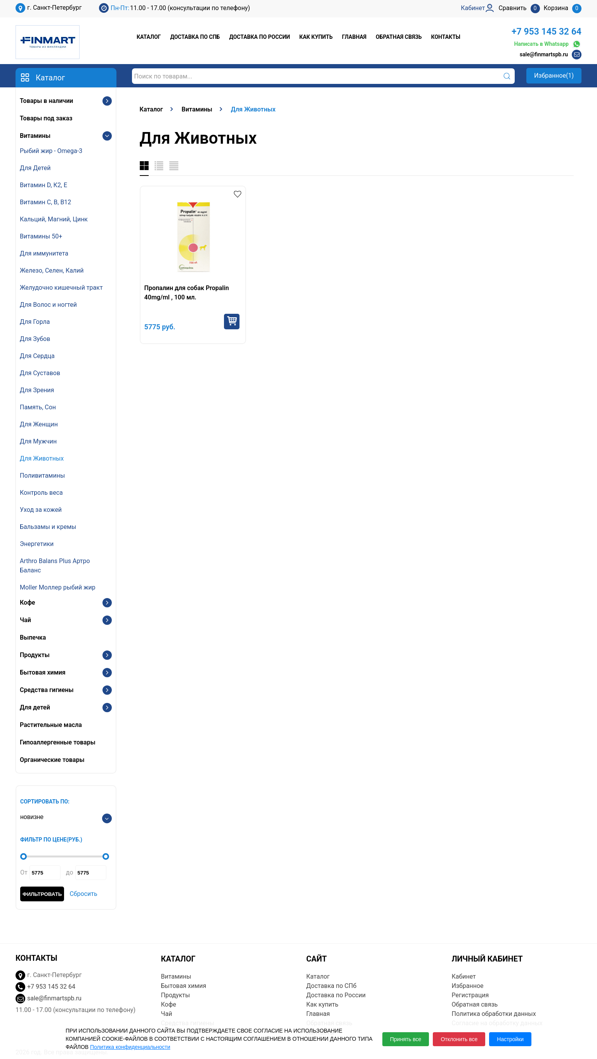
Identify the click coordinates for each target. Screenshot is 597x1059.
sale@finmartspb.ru (544, 54)
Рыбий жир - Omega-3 (51, 151)
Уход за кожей (41, 509)
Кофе (27, 602)
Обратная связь (399, 37)
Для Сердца (37, 356)
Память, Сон (38, 407)
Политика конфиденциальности (130, 1047)
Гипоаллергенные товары (57, 742)
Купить (231, 321)
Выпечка (33, 637)
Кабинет (464, 976)
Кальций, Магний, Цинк (54, 219)
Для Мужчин (38, 441)
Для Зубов (35, 339)
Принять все (406, 1039)
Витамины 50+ (41, 236)
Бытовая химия (43, 672)
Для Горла (35, 321)
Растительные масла (51, 725)
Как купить (316, 37)
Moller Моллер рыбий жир (57, 587)
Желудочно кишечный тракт (61, 287)
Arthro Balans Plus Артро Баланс (55, 565)
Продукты (35, 655)
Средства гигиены (46, 690)
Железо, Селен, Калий (52, 270)
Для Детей (35, 168)
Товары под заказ (46, 118)
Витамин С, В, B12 (45, 202)
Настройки (510, 1039)
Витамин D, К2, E (43, 185)
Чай (25, 620)
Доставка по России (259, 37)
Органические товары (52, 759)
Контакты (445, 37)
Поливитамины (42, 475)
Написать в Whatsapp (547, 44)
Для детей (35, 707)
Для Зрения (37, 390)
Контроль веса (41, 492)
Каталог (149, 37)
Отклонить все (459, 1039)
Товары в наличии (46, 100)
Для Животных (42, 458)
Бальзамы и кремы (48, 526)
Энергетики (37, 544)
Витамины (35, 135)
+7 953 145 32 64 (546, 31)
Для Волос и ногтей (48, 304)
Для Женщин (39, 424)
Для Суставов (40, 373)
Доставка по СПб (195, 37)
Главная (354, 37)
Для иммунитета (44, 253)
